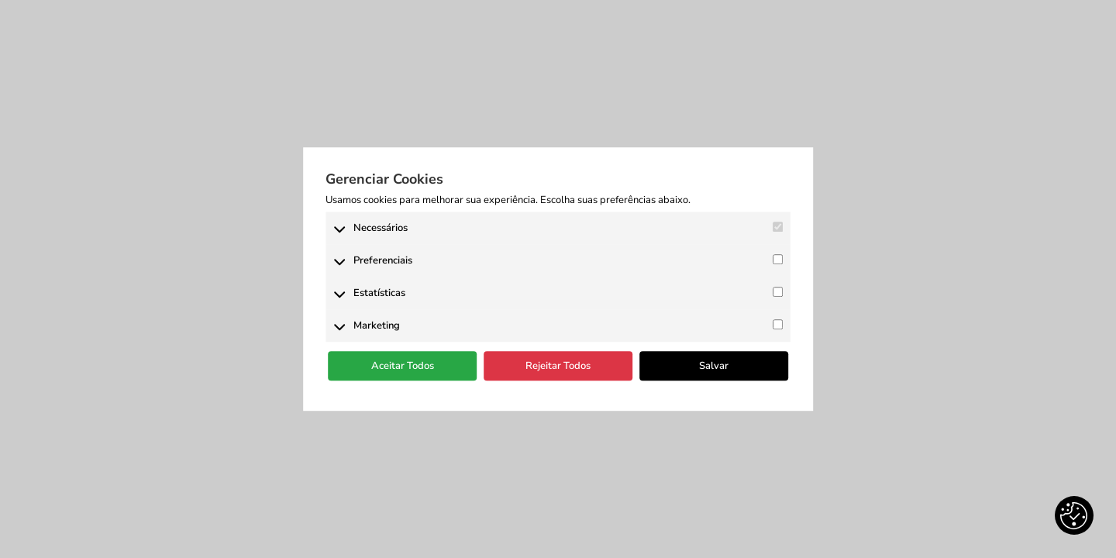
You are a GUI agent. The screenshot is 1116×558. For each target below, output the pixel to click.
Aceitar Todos (402, 366)
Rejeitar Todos (558, 366)
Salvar (713, 366)
